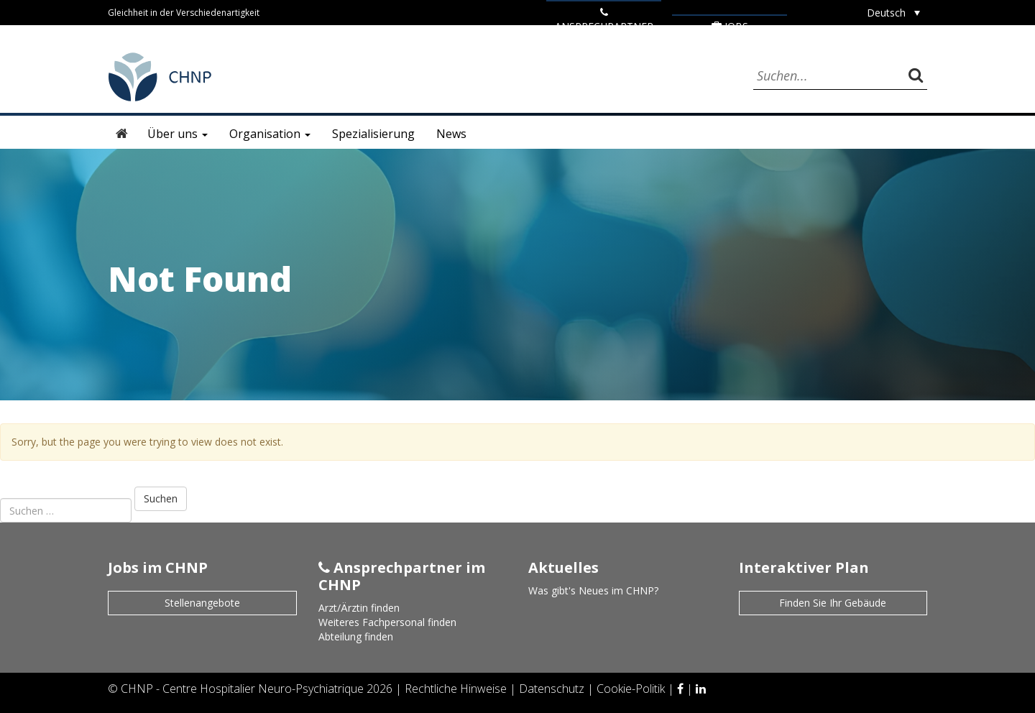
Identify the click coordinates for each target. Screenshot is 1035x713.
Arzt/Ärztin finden (359, 608)
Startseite (122, 133)
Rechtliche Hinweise (457, 688)
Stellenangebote (202, 603)
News (451, 134)
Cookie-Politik (632, 688)
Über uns (177, 134)
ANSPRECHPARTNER (604, 20)
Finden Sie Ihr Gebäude (832, 603)
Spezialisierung (373, 134)
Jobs (730, 26)
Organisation (269, 134)
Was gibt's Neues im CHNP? (593, 590)
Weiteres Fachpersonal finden (387, 622)
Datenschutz (553, 688)
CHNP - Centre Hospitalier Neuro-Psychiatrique (242, 688)
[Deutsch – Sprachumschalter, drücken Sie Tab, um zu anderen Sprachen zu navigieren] (893, 13)
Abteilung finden (355, 636)
